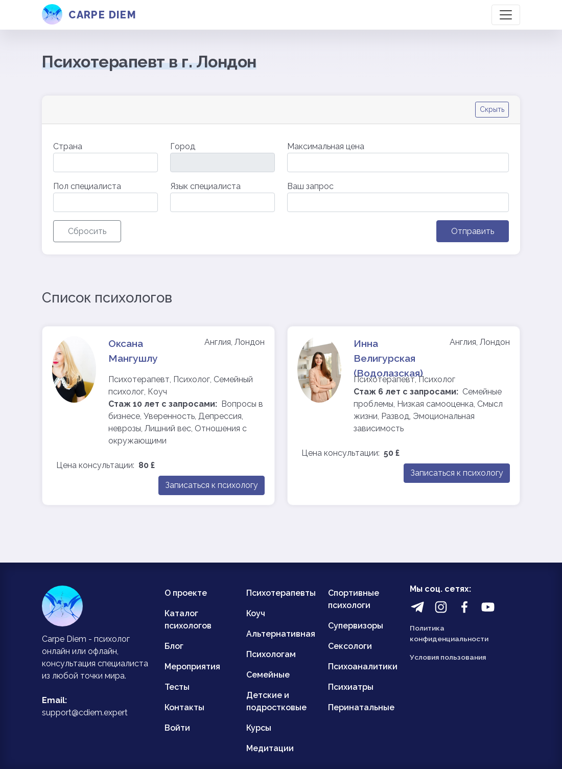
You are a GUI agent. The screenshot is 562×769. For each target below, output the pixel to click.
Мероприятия (192, 666)
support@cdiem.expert (85, 712)
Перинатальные (361, 707)
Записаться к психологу (211, 485)
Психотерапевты (281, 593)
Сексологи (350, 646)
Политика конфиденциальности (449, 633)
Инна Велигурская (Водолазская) (388, 358)
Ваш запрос (310, 186)
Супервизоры (355, 626)
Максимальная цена (325, 146)
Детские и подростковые (276, 701)
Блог (174, 646)
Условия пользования (448, 657)
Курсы (258, 728)
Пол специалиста (87, 186)
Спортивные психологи (353, 599)
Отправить (472, 231)
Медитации (270, 748)
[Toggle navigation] (505, 15)
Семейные (268, 675)
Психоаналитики (362, 666)
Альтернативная (280, 634)
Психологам (271, 654)
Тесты (177, 687)
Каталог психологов (188, 620)
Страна (67, 146)
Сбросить (87, 231)
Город (182, 146)
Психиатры (350, 687)
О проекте (186, 593)
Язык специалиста (205, 186)
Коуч (255, 613)
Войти (177, 728)
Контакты (184, 707)
